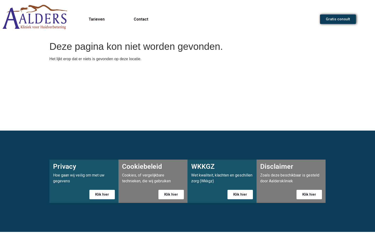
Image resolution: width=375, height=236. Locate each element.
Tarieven (97, 19)
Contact (141, 19)
